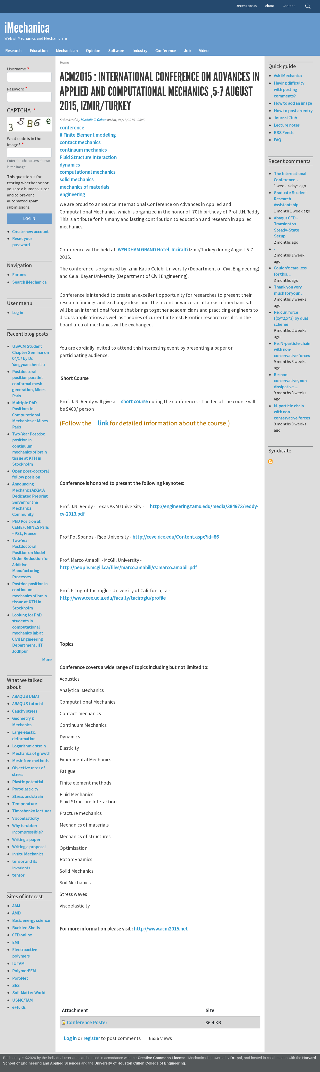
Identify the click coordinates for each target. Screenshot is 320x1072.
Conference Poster (87, 1022)
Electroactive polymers (24, 953)
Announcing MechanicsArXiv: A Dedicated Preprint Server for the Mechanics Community (30, 499)
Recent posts (246, 5)
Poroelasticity (25, 789)
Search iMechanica (29, 282)
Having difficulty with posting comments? (289, 89)
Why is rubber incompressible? (27, 829)
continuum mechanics (83, 150)
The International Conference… (290, 177)
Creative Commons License (162, 1058)
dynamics (70, 165)
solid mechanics (76, 179)
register (91, 1038)
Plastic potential (27, 782)
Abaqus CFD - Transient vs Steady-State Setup (286, 227)
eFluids (19, 1007)
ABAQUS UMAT (26, 696)
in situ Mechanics (27, 854)
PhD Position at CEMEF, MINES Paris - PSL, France (30, 527)
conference (72, 128)
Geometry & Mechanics (23, 721)
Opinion (93, 50)
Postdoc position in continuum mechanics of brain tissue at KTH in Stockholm (29, 596)
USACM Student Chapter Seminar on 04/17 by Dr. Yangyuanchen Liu (30, 355)
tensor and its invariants (24, 865)
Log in (70, 1038)
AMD (16, 913)
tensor (18, 875)
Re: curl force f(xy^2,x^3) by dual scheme (291, 318)
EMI (15, 942)
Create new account (30, 231)
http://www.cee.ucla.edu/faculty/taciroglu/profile (113, 598)
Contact (289, 5)
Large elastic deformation (24, 735)
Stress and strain (27, 796)
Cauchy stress (24, 711)
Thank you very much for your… (288, 290)
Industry (139, 50)
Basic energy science (31, 920)
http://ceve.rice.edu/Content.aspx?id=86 (175, 537)
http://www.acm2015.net (161, 929)
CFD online (22, 935)
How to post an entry (293, 110)
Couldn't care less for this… (290, 271)
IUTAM (18, 963)
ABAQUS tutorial (27, 703)
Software (116, 50)
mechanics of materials (84, 187)
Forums (19, 274)
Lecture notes (287, 125)
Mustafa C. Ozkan (93, 120)
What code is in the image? (24, 141)
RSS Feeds (283, 132)
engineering (72, 194)
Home (64, 62)
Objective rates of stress (28, 771)
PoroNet (20, 978)
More (47, 659)
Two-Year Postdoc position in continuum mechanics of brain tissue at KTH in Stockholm (29, 449)
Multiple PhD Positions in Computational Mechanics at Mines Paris (30, 415)
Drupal (236, 1058)
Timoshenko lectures (31, 811)
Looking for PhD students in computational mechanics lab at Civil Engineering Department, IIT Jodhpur (27, 633)
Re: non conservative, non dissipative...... (290, 381)
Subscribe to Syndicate (270, 461)
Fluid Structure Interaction (88, 157)
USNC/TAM (22, 1000)
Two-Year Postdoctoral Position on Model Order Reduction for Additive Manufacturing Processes (30, 559)
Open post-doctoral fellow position (30, 474)
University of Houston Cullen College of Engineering (139, 1063)
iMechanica (27, 28)
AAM (16, 906)
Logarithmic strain (29, 746)
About (269, 5)
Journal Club (285, 118)
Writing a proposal (29, 847)
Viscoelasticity (25, 818)
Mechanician (67, 50)
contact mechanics (80, 142)
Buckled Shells (26, 927)
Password (15, 89)
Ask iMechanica (288, 75)
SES (16, 985)
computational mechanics (87, 172)
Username (16, 69)
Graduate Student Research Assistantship (290, 199)
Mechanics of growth (31, 753)
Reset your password (22, 242)
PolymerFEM (24, 971)
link (103, 423)
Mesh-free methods (30, 760)
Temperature (24, 803)
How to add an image (293, 103)
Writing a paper (26, 839)
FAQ (277, 140)
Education (38, 50)
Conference (165, 50)
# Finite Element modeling (88, 135)
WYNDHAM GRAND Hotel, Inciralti (153, 249)
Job (187, 50)
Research (13, 50)
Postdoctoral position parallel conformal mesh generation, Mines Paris (28, 384)
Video (204, 50)
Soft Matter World (28, 992)
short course (134, 401)
